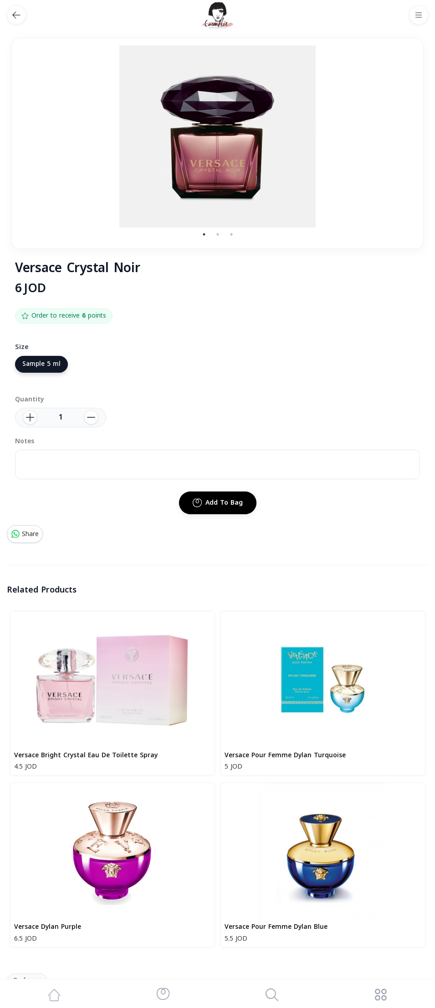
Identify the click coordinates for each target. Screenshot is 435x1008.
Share (25, 534)
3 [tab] (231, 234)
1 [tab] (204, 234)
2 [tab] (217, 234)
